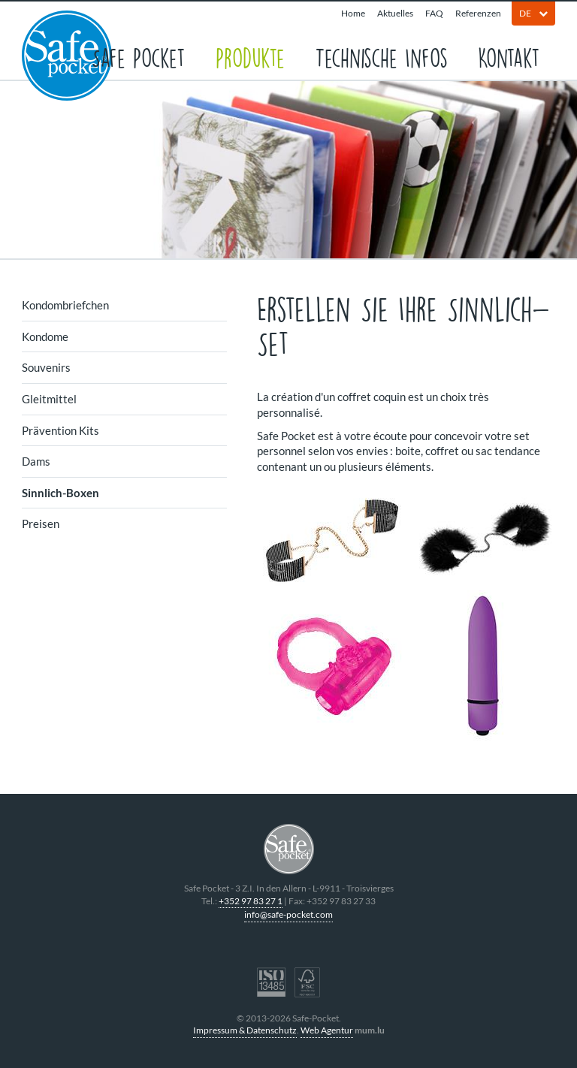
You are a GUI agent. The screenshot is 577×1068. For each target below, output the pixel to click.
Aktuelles (395, 13)
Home (353, 13)
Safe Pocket (139, 56)
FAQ (434, 13)
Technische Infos (381, 56)
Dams (36, 461)
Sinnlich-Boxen (60, 492)
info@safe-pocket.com (288, 914)
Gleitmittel (49, 399)
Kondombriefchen (65, 305)
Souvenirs (46, 367)
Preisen (40, 523)
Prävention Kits (60, 430)
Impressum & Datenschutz (245, 1030)
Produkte (250, 56)
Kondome (45, 336)
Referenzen (478, 13)
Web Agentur (327, 1030)
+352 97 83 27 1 (250, 901)
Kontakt (509, 56)
